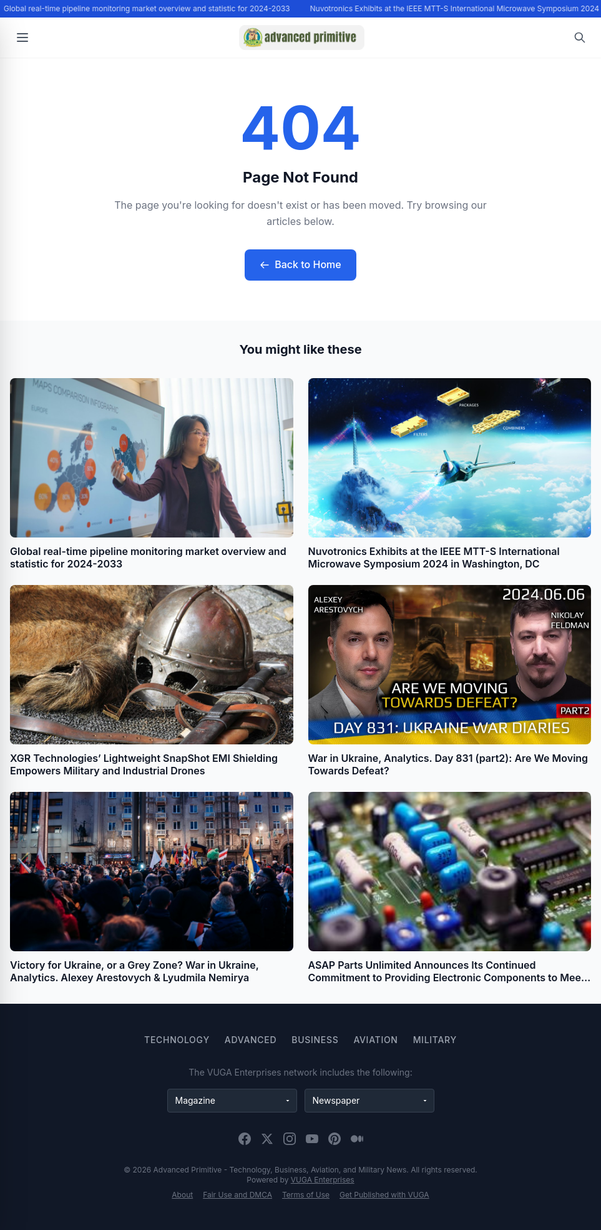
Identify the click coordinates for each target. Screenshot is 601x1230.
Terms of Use (306, 1194)
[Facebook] (244, 1138)
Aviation (375, 1039)
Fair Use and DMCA (237, 1194)
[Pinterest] (334, 1138)
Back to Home (300, 264)
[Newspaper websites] (369, 1100)
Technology (177, 1039)
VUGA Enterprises (322, 1179)
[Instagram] (289, 1138)
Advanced (250, 1039)
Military (435, 1039)
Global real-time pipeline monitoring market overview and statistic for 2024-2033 (148, 8)
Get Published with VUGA (384, 1194)
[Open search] (580, 37)
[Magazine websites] (232, 1100)
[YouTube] (312, 1138)
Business (314, 1039)
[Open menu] (22, 37)
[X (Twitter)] (267, 1138)
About (182, 1194)
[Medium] (357, 1138)
